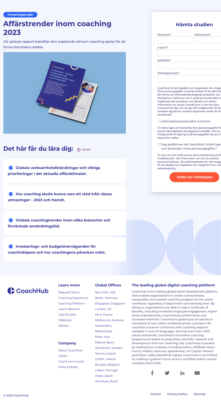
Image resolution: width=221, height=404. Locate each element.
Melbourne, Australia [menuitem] (109, 320)
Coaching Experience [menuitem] (73, 298)
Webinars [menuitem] (65, 320)
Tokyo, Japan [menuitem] (104, 376)
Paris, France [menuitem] (104, 314)
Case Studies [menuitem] (67, 314)
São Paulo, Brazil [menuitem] (106, 381)
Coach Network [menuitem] (69, 309)
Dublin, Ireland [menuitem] (105, 359)
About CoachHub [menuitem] (70, 350)
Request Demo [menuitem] (68, 292)
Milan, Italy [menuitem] (102, 337)
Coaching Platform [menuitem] (71, 303)
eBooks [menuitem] (63, 326)
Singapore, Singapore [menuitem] (110, 303)
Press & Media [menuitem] (68, 367)
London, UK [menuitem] (103, 309)
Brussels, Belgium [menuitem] (107, 364)
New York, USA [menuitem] (105, 292)
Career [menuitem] (63, 356)
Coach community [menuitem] (71, 361)
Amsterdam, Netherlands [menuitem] (103, 328)
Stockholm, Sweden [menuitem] (109, 348)
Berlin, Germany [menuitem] (106, 298)
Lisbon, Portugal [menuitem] (106, 370)
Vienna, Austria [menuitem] (105, 353)
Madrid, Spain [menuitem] (104, 342)
